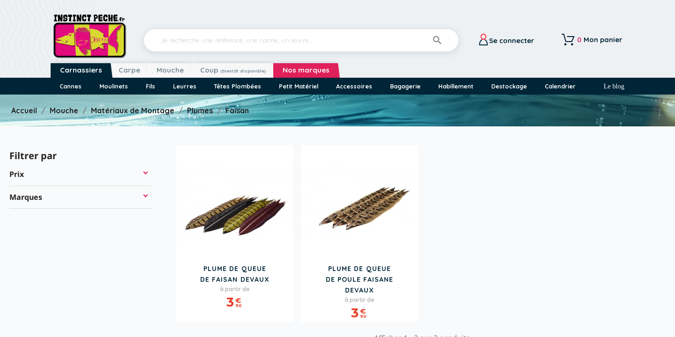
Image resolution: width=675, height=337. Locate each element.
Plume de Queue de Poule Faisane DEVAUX (360, 279)
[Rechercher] (300, 40)
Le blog (614, 86)
